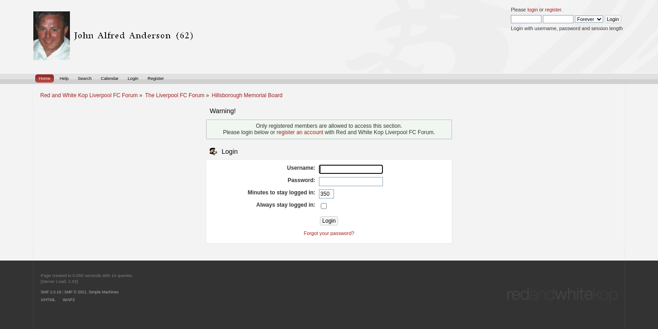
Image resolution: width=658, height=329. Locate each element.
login (532, 9)
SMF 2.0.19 (51, 292)
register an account (299, 132)
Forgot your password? (329, 233)
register (553, 9)
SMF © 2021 (75, 292)
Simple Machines (104, 292)
